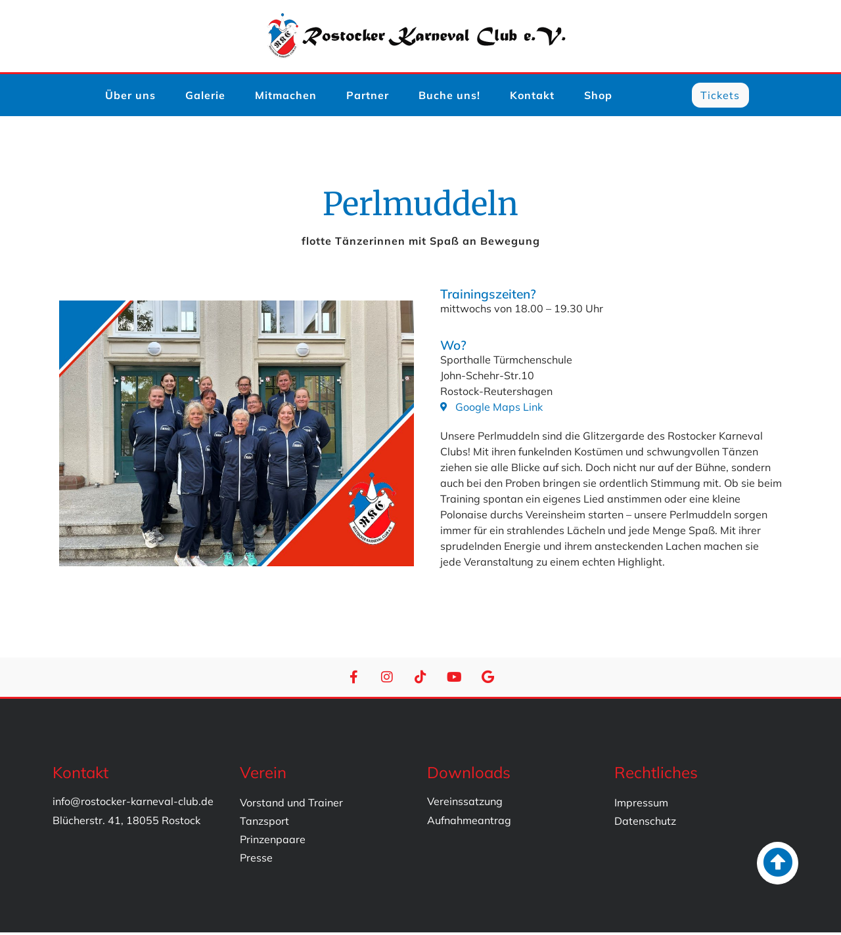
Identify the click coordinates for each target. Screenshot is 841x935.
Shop (598, 96)
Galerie (205, 96)
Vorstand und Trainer (291, 805)
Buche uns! (449, 96)
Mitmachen (286, 96)
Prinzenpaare (273, 841)
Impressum (641, 805)
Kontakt (532, 96)
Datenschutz (645, 823)
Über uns (130, 96)
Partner (367, 96)
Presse (256, 860)
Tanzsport (264, 823)
